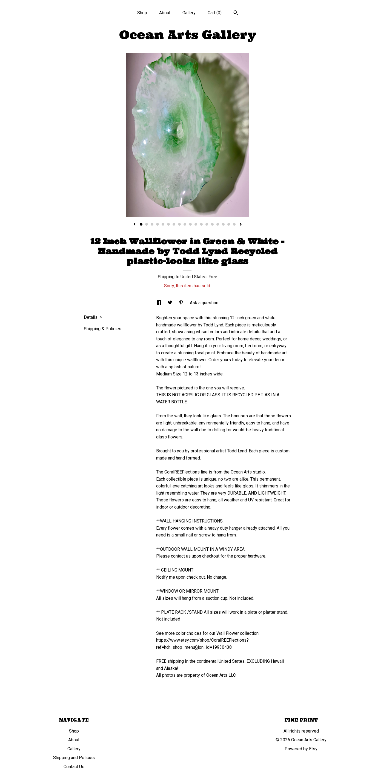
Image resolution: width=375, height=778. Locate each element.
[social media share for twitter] (170, 302)
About (164, 12)
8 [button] (179, 224)
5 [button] (163, 224)
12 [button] (201, 224)
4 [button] (157, 224)
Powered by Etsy (301, 748)
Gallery (189, 12)
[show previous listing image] (134, 224)
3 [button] (152, 224)
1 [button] (141, 224)
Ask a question (204, 302)
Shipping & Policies (102, 328)
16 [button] (223, 224)
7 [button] (174, 224)
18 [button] (234, 224)
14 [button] (212, 224)
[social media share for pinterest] (181, 302)
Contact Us (74, 766)
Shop (142, 12)
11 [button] (195, 224)
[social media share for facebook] (159, 302)
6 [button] (168, 224)
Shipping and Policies (74, 757)
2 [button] (146, 224)
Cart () (215, 12)
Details (93, 317)
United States (194, 276)
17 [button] (228, 224)
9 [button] (185, 224)
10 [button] (190, 224)
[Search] (236, 13)
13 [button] (206, 224)
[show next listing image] (240, 224)
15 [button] (217, 224)
